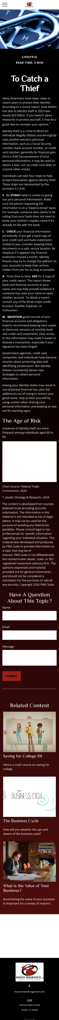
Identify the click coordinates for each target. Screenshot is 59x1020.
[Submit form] (11, 676)
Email (6, 627)
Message (8, 646)
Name (6, 607)
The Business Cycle (21, 820)
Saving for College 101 (22, 756)
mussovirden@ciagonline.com (29, 991)
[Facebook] (29, 986)
